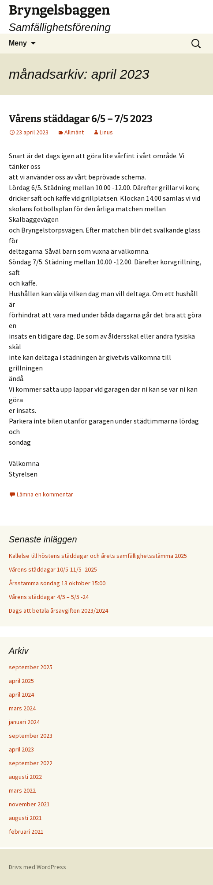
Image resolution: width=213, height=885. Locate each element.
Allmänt (74, 132)
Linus (106, 132)
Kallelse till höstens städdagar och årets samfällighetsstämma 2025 (98, 556)
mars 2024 (22, 708)
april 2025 (21, 681)
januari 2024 (24, 722)
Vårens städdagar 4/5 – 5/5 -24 (49, 597)
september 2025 (30, 667)
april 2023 (21, 749)
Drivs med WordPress (37, 867)
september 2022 (30, 763)
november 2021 (29, 804)
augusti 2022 (25, 777)
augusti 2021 (25, 818)
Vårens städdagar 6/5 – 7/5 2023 (81, 119)
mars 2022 (22, 790)
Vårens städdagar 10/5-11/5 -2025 (53, 569)
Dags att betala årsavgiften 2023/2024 (58, 610)
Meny (18, 43)
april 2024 (21, 694)
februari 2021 (26, 831)
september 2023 (30, 736)
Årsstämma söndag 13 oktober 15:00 (57, 583)
